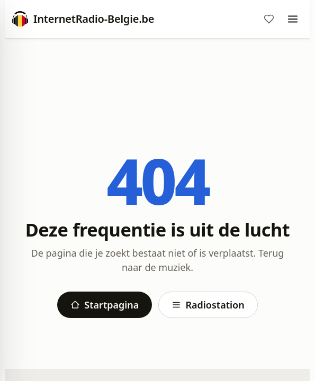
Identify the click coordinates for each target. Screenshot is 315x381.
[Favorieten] (269, 19)
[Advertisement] (157, 77)
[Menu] (292, 19)
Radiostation (208, 304)
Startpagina (104, 304)
